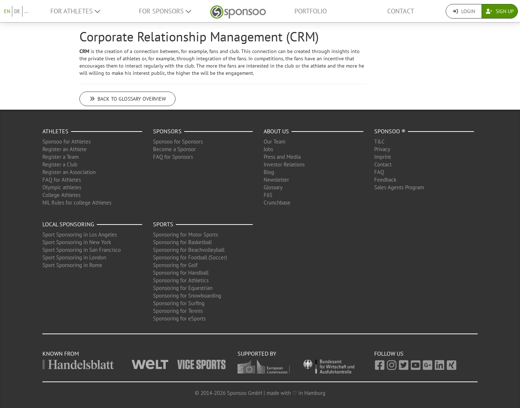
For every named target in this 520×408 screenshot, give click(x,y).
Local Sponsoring (68, 224)
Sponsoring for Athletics (181, 280)
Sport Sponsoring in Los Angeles (79, 234)
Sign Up (500, 11)
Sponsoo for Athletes (66, 141)
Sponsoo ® (389, 131)
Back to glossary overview (127, 99)
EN (7, 11)
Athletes (55, 131)
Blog (269, 172)
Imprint (382, 156)
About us (276, 131)
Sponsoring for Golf (175, 265)
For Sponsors (165, 11)
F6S (268, 194)
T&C (379, 141)
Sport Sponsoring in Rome (72, 265)
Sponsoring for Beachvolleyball (188, 249)
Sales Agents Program (399, 187)
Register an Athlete (64, 149)
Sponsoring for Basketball (182, 242)
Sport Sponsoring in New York (76, 242)
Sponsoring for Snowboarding (187, 295)
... (26, 11)
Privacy (382, 149)
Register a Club (59, 164)
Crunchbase (277, 202)
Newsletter (276, 179)
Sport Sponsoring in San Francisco (81, 249)
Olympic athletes (61, 187)
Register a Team (60, 156)
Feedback (385, 179)
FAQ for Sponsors (173, 156)
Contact (400, 11)
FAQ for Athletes (61, 179)
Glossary (273, 187)
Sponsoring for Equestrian (182, 287)
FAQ (379, 172)
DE (17, 11)
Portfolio (310, 11)
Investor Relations (284, 164)
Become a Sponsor (174, 149)
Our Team (274, 141)
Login (464, 11)
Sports (163, 224)
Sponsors (167, 131)
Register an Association (69, 172)
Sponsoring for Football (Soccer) (190, 257)
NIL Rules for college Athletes (76, 202)
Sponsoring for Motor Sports (185, 234)
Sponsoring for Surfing (179, 303)
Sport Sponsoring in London (74, 257)
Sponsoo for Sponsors (178, 141)
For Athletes (75, 11)
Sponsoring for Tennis (178, 310)
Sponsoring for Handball (181, 272)
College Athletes (61, 194)
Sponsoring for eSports (179, 318)
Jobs (268, 149)
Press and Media (282, 156)
